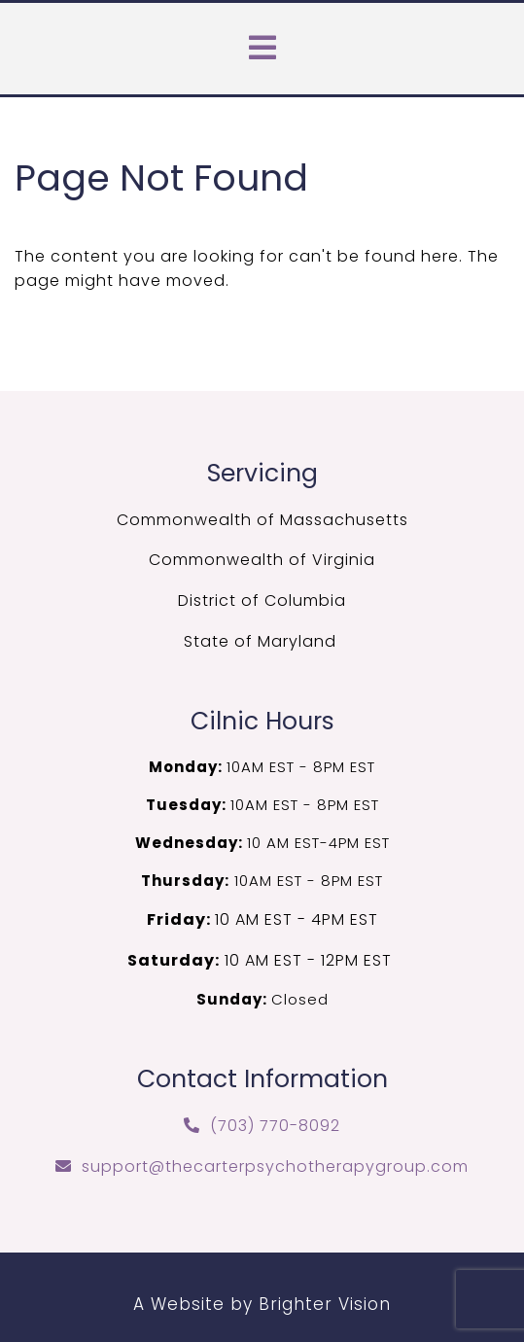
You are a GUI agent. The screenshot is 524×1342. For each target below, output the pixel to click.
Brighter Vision (325, 1304)
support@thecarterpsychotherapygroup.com (275, 1166)
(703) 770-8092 (275, 1125)
